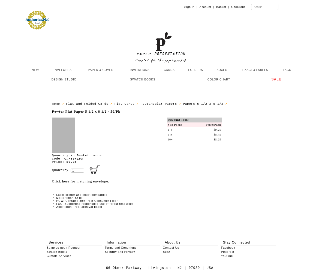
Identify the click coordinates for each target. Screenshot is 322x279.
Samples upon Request (63, 247)
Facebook (228, 247)
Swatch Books (57, 251)
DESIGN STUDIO (64, 79)
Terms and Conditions (121, 247)
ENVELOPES (62, 69)
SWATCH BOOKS (142, 79)
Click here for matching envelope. (80, 181)
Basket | (222, 6)
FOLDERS (195, 69)
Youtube (227, 255)
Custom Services (59, 255)
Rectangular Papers (160, 104)
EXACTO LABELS (255, 69)
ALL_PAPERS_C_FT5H (246, 104)
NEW (35, 69)
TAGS (287, 69)
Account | (207, 6)
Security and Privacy (120, 251)
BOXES (221, 69)
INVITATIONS (139, 69)
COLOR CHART (218, 79)
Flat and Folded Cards (88, 104)
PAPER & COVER (100, 69)
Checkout (238, 6)
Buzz (166, 251)
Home (57, 104)
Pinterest (227, 251)
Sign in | (191, 6)
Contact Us (171, 247)
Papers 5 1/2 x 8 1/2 (204, 104)
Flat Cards (126, 104)
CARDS (169, 69)
